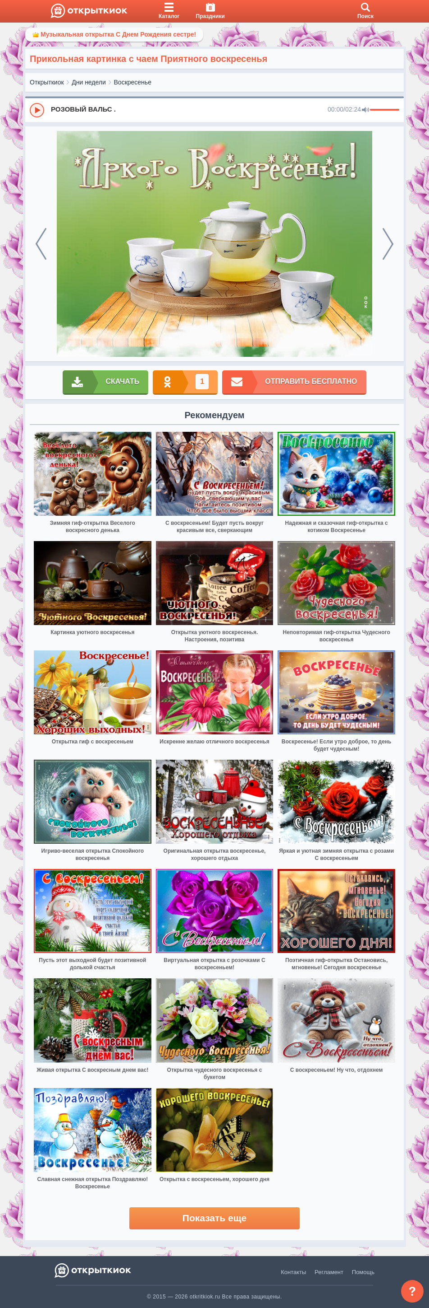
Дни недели (89, 82)
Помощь (363, 1272)
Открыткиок (47, 82)
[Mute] (365, 110)
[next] (388, 244)
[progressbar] (384, 110)
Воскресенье (132, 82)
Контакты (293, 1272)
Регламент (329, 1272)
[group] (214, 110)
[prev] (41, 244)
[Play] (37, 110)
